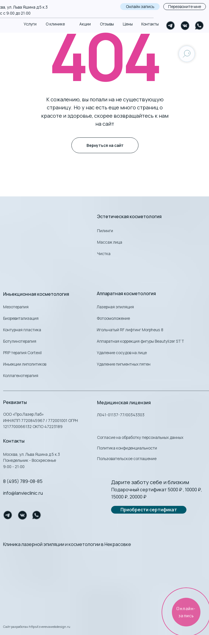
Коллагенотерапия (20, 375)
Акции (85, 24)
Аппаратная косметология (126, 293)
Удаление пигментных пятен (123, 364)
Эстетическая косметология (129, 216)
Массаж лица (109, 242)
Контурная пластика (22, 329)
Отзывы (107, 24)
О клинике (55, 24)
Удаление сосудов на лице (122, 352)
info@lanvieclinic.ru (23, 493)
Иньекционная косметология (36, 294)
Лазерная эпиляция (115, 306)
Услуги (30, 24)
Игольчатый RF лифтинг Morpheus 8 (130, 329)
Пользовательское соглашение (126, 458)
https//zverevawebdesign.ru (49, 626)
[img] (104, 577)
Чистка (103, 253)
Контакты (150, 24)
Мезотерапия (16, 306)
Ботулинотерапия (19, 341)
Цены (128, 24)
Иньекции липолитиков (24, 364)
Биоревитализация (21, 318)
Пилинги (105, 230)
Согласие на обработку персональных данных (140, 437)
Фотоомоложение (113, 318)
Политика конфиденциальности (127, 448)
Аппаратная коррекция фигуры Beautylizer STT (140, 341)
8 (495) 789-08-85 (23, 481)
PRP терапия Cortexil (22, 352)
